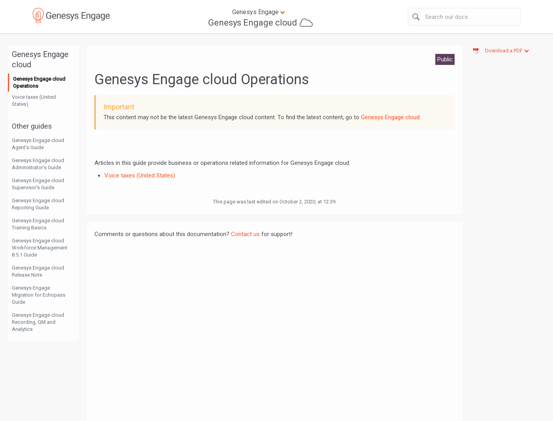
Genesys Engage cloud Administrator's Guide (38, 163)
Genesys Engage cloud (252, 23)
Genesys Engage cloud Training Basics (38, 224)
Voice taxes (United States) (34, 100)
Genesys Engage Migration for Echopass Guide (38, 295)
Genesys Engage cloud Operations (39, 82)
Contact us (245, 234)
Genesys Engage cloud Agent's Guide (38, 143)
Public (445, 59)
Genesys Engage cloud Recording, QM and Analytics (38, 322)
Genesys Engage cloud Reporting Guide (38, 204)
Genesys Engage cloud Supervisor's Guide (38, 183)
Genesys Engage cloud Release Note (38, 271)
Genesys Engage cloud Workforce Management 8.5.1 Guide (39, 248)
